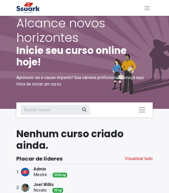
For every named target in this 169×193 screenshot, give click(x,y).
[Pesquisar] (84, 110)
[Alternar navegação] (147, 8)
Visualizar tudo (139, 158)
